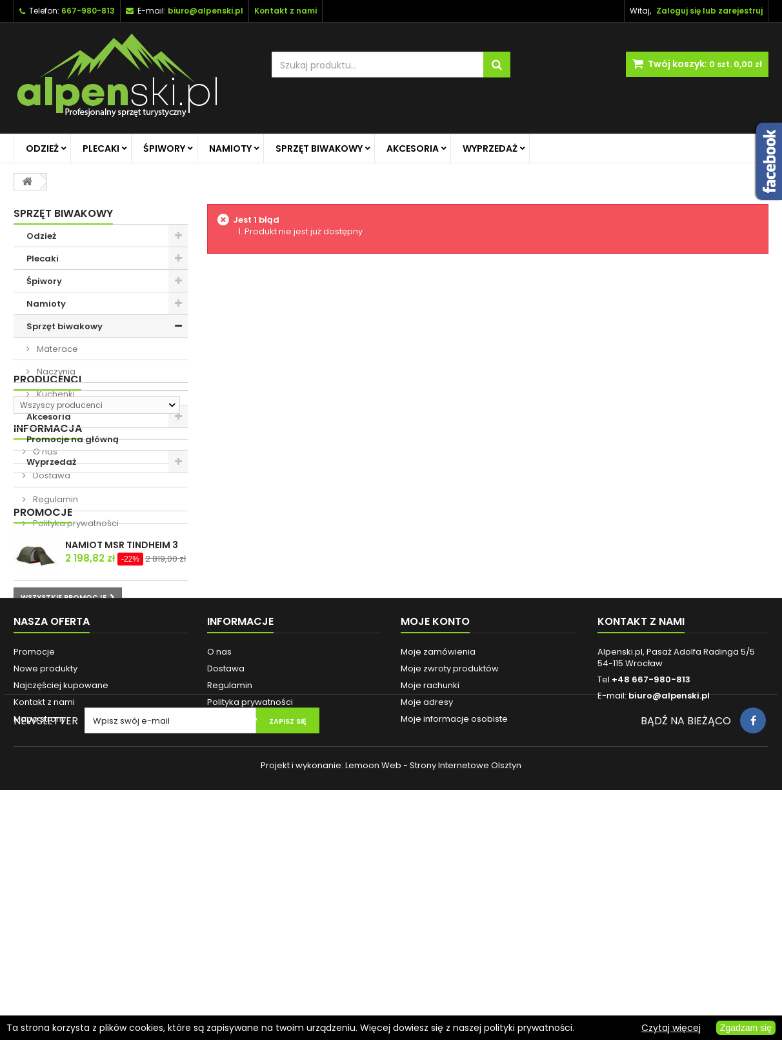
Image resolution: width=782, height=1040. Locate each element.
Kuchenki (55, 394)
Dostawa (50, 604)
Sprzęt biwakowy (319, 148)
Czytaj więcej (671, 1027)
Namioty (230, 148)
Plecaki (101, 148)
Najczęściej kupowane (61, 893)
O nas (44, 581)
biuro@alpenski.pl (205, 10)
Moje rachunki (430, 893)
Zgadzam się (746, 1028)
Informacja (48, 557)
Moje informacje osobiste (454, 927)
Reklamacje (232, 927)
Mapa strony (40, 927)
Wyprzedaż (490, 148)
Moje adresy (427, 910)
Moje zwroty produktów (450, 876)
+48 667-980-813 (651, 887)
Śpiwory (164, 148)
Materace (56, 349)
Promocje (43, 685)
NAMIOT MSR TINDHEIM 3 (121, 718)
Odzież (42, 148)
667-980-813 (88, 10)
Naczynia (55, 371)
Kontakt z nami (44, 910)
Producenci (47, 495)
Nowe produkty (45, 876)
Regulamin (54, 628)
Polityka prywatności (75, 652)
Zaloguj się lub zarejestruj (709, 10)
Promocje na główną (72, 439)
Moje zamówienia (438, 859)
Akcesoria (412, 148)
